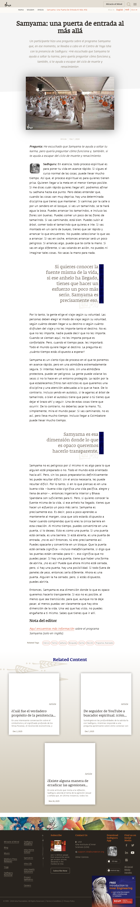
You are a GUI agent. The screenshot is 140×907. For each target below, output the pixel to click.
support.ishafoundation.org (91, 852)
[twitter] (5, 304)
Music (7, 853)
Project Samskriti (28, 878)
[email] (5, 316)
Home (21, 10)
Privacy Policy (69, 901)
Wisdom (30, 10)
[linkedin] (5, 310)
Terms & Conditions (54, 901)
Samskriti (28, 858)
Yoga (6, 867)
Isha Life (28, 864)
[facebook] (5, 298)
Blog (6, 848)
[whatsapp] (6, 291)
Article (40, 10)
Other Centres (82, 857)
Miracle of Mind (11, 842)
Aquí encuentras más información (51, 628)
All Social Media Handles (128, 870)
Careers (27, 885)
